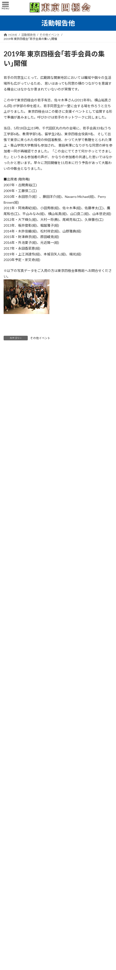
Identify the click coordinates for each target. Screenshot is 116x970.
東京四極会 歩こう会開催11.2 (49, 732)
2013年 (11, 869)
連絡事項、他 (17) (18, 587)
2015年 (11, 851)
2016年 (11, 843)
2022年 (11, 808)
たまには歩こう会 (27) (21, 552)
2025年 (11, 781)
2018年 (11, 825)
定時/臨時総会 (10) (19, 544)
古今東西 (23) (15, 596)
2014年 (11, 860)
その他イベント (40, 338)
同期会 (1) (13, 526)
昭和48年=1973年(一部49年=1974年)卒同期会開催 (65, 650)
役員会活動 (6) (16, 518)
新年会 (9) (13, 535)
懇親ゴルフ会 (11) (18, 561)
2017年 (11, 834)
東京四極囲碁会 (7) (19, 570)
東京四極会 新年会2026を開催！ (51, 678)
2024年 (11, 790)
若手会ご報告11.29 (41, 705)
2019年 (11, 816)
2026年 (11, 773)
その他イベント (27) (20, 579)
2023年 (11, 799)
